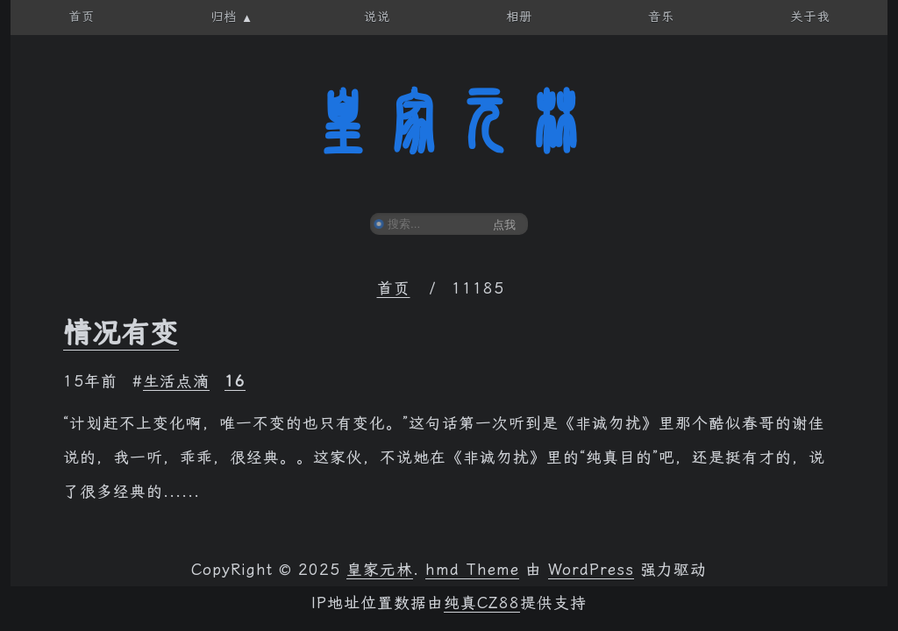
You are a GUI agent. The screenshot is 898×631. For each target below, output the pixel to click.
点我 (504, 224)
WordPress (591, 569)
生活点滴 (176, 381)
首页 (393, 288)
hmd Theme (472, 569)
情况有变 (121, 333)
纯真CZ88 (482, 603)
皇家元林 (449, 122)
